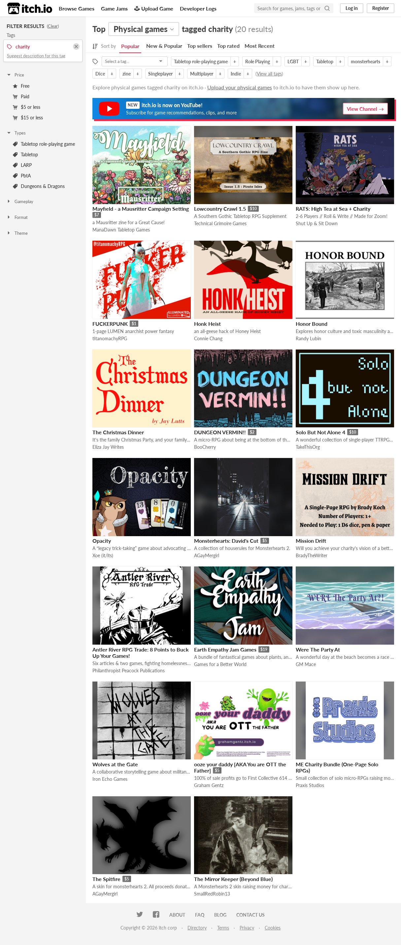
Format (17, 217)
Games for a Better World (220, 664)
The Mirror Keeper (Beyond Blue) (233, 879)
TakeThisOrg (308, 447)
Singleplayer (160, 73)
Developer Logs (198, 8)
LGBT (293, 61)
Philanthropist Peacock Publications (128, 670)
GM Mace (306, 664)
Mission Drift (311, 540)
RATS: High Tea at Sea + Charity (333, 208)
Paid (21, 96)
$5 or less (26, 107)
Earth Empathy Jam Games (225, 649)
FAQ (199, 915)
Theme (17, 233)
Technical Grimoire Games (220, 223)
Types (16, 133)
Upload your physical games (239, 87)
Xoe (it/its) (102, 555)
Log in (352, 8)
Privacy (247, 927)
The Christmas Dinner (118, 432)
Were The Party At (318, 649)
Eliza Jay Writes (108, 447)
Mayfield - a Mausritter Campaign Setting (140, 208)
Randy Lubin (308, 338)
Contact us (250, 915)
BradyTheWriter (311, 555)
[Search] (327, 8)
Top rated (228, 46)
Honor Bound (311, 323)
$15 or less (28, 117)
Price (15, 74)
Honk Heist (207, 323)
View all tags (269, 73)
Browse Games (76, 8)
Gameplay (19, 201)
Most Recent (260, 46)
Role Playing (257, 61)
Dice (100, 73)
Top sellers (199, 46)
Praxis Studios (310, 785)
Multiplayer (201, 73)
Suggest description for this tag (36, 55)
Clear (53, 26)
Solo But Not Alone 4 (320, 432)
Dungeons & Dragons (39, 186)
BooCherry (205, 447)
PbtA (22, 175)
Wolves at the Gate (115, 764)
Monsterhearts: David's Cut (226, 540)
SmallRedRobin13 (212, 894)
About (177, 915)
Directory (197, 927)
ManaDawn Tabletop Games (121, 229)
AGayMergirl (206, 555)
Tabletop (25, 154)
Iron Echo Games (109, 779)
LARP (22, 165)
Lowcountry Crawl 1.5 (220, 208)
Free (21, 86)
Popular (130, 46)
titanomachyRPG (109, 338)
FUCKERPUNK (110, 323)
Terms (223, 927)
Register (380, 8)
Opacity (101, 540)
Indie (236, 73)
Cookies (273, 927)
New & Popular (164, 46)
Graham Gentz (208, 785)
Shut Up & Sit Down (317, 223)
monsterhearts (365, 61)
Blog (220, 915)
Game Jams (114, 8)
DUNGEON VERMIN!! (220, 432)
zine (126, 73)
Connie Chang (208, 338)
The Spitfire (106, 879)
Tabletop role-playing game (44, 144)
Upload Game (153, 8)
